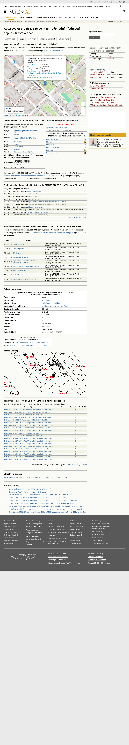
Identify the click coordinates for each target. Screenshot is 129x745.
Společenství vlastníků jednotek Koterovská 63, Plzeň (44, 73)
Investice (51, 521)
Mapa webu (100, 534)
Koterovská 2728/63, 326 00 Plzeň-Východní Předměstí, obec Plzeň (28, 412)
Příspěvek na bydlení (10, 532)
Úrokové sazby (30, 524)
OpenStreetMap (16, 115)
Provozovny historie (53, 153)
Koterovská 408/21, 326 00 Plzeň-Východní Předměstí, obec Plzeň (27, 425)
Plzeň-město (18, 147)
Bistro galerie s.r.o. (33, 65)
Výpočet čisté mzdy (10, 524)
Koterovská (18, 141)
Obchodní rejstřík (95, 2)
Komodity (43, 6)
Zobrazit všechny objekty (76, 464)
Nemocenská (30, 539)
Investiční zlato (57, 538)
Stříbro (65, 538)
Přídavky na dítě (9, 529)
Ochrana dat (53, 553)
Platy (40, 533)
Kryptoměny (52, 532)
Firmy (98, 97)
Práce (96, 6)
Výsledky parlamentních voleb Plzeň (59, 127)
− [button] (83, 113)
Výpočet (15, 521)
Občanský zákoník (76, 535)
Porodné (38, 539)
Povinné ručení (9, 543)
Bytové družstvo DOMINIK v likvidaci (26, 266)
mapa (22, 39)
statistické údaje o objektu (47, 176)
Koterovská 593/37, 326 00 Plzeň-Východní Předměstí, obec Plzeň (27, 457)
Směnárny (29, 526)
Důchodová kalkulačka (11, 526)
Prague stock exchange (100, 543)
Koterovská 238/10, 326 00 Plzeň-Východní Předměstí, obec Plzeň (27, 459)
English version (97, 538)
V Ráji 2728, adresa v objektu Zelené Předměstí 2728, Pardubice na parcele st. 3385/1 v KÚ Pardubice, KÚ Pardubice (48, 506)
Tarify (69, 6)
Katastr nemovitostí (97, 75)
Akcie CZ (18, 6)
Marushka (29, 345)
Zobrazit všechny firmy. (44, 77)
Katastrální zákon (96, 77)
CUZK (60, 303)
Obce (96, 105)
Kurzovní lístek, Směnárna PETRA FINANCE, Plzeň (30, 489)
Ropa (49, 541)
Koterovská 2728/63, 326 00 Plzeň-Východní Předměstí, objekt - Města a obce (41, 495)
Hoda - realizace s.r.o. (34, 71)
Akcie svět (26, 6)
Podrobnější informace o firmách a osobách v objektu (51, 232)
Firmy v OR (50, 145)
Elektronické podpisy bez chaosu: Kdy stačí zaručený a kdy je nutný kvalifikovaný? (110, 144)
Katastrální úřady (75, 529)
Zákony (89, 6)
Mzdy (62, 529)
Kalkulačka (82, 6)
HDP (58, 529)
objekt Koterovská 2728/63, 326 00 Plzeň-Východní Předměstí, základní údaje (35, 477)
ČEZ (54, 524)
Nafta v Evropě (53, 543)
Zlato (49, 6)
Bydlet (121, 2)
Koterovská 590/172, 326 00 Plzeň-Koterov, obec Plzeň (23, 433)
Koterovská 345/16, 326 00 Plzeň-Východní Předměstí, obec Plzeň (27, 430)
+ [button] (83, 109)
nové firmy (32, 39)
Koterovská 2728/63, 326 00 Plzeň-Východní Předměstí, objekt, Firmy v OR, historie (43, 500)
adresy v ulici (64, 39)
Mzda (35, 533)
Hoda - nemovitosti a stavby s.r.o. (40, 212)
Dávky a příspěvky (32, 536)
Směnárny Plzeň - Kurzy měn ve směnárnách (27, 492)
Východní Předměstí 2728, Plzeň (25, 138)
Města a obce (74, 524)
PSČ (61, 18)
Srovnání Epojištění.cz (98, 86)
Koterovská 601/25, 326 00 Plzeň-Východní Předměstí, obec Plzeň (27, 451)
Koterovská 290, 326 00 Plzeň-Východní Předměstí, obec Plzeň (26, 420)
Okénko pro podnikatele (100, 135)
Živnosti (49, 142)
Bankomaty (36, 521)
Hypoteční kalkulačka (11, 541)
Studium (126, 2)
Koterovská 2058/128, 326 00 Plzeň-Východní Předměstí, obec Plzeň (28, 446)
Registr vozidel (97, 526)
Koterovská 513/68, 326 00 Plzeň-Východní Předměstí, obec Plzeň (27, 443)
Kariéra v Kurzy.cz (95, 557)
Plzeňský (17, 149)
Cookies (63, 553)
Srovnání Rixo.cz (96, 89)
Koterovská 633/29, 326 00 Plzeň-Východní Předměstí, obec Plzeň (27, 423)
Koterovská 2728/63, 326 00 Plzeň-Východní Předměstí (41, 21)
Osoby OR (111, 97)
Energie (74, 6)
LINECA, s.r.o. (18, 275)
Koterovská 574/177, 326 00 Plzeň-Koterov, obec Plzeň (23, 415)
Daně (72, 543)
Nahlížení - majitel (49, 303)
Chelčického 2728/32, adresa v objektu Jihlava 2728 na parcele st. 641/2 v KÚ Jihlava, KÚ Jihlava (48, 512)
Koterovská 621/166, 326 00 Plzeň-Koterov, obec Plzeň (23, 436)
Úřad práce (29, 533)
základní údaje (10, 39)
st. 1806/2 (46, 300)
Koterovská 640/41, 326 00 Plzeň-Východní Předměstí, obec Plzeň (27, 428)
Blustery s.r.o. (31, 69)
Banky (28, 521)
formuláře (77, 543)
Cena (98, 524)
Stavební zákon (75, 541)
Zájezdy (104, 2)
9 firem (109, 56)
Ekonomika (51, 529)
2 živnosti (110, 59)
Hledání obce (11, 18)
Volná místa (35, 530)
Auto (93, 524)
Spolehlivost (105, 524)
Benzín (59, 541)
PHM (54, 541)
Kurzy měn (34, 6)
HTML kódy (105, 563)
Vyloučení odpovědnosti (58, 557)
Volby (94, 534)
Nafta (64, 541)
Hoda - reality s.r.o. (20, 270)
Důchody (29, 545)
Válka (101, 6)
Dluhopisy (51, 526)
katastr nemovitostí (47, 39)
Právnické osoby (52, 139)
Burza (50, 524)
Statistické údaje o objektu (23, 152)
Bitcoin (54, 6)
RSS (97, 563)
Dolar (39, 526)
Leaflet (6, 115)
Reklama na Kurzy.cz (96, 553)
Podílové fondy (60, 526)
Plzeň (16, 144)
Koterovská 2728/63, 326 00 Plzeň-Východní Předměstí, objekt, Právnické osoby (41, 503)
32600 (16, 134)
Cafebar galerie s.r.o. (33, 67)
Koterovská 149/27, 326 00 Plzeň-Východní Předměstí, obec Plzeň (27, 441)
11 (64, 409)
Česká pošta (71, 18)
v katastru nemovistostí (55, 50)
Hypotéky (62, 6)
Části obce (107, 105)
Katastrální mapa (17, 345)
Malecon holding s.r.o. (36, 207)
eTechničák (101, 529)
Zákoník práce (74, 538)
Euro (35, 526)
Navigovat (17, 164)
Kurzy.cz (6, 21)
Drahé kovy (52, 536)
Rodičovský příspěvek (11, 535)
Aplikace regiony (97, 69)
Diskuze (107, 6)
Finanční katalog (97, 531)
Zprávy (11, 6)
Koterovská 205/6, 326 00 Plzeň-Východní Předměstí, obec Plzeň (27, 449)
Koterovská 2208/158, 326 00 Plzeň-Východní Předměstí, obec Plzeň (28, 409)
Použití (91, 563)
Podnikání (73, 521)
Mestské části (117, 105)
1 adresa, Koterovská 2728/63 (54, 306)
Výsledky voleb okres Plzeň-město (58, 130)
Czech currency (97, 541)
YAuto (109, 2)
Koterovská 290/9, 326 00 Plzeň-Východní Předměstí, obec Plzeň (27, 417)
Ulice (101, 105)
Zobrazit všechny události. (77, 217)
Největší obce (27, 18)
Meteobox (115, 2)
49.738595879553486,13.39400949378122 (33, 342)
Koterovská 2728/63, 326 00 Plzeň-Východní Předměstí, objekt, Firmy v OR (39, 498)
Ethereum (65, 532)
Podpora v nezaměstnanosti (35, 542)
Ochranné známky (76, 532)
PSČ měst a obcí (96, 72)
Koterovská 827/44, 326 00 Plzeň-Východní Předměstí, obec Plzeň (27, 454)
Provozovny (50, 150)
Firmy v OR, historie (53, 147)
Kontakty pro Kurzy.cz (97, 560)
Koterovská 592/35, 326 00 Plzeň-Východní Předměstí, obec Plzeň (27, 438)
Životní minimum (9, 538)
